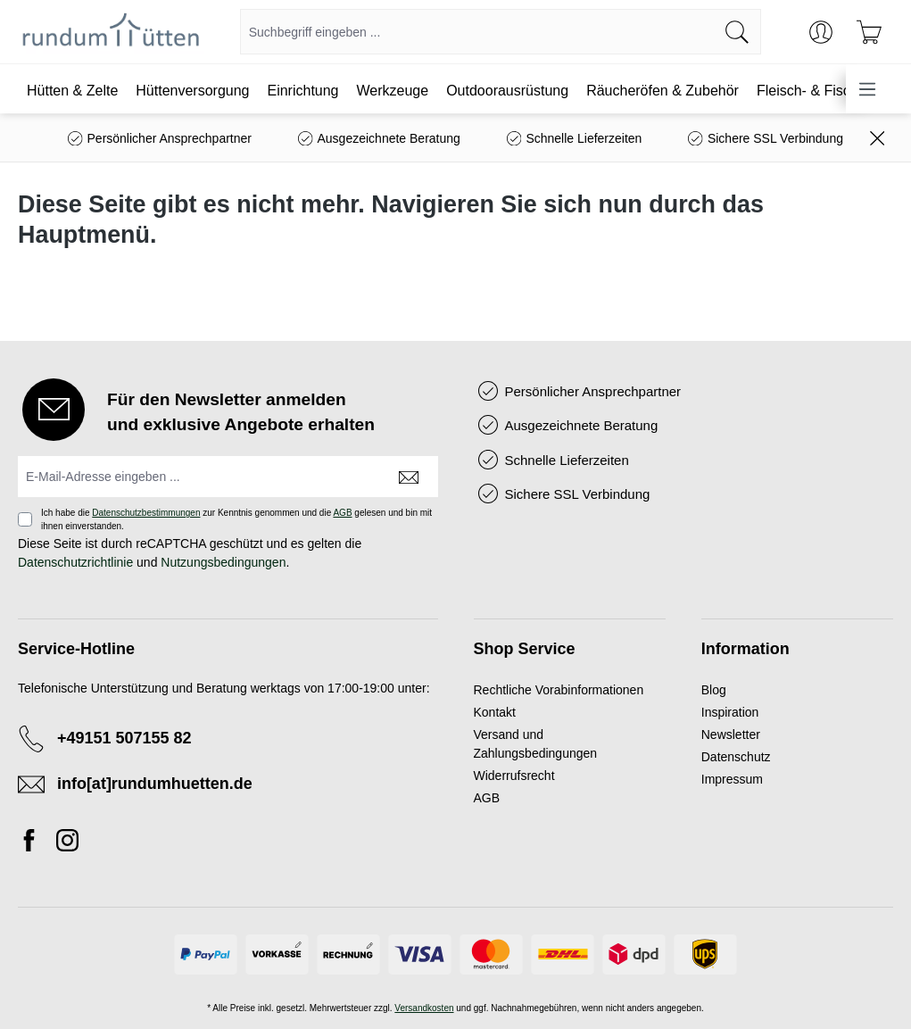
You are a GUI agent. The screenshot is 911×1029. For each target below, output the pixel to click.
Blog (713, 690)
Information (745, 649)
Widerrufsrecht (514, 775)
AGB (342, 513)
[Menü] (867, 88)
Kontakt (495, 712)
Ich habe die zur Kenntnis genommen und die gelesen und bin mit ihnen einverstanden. (236, 519)
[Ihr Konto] (821, 32)
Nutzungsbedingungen (223, 562)
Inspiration (730, 712)
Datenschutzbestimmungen (146, 513)
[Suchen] (737, 31)
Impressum (732, 779)
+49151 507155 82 (124, 738)
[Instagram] (67, 843)
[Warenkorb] (869, 32)
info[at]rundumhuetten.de (155, 783)
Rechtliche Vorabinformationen (559, 690)
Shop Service (525, 649)
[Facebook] (34, 843)
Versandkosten (423, 1008)
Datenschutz (736, 757)
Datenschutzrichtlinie (75, 562)
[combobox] (477, 31)
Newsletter (730, 734)
